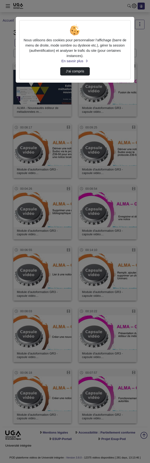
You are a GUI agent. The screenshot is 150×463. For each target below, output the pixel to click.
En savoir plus (75, 61)
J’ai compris (75, 71)
